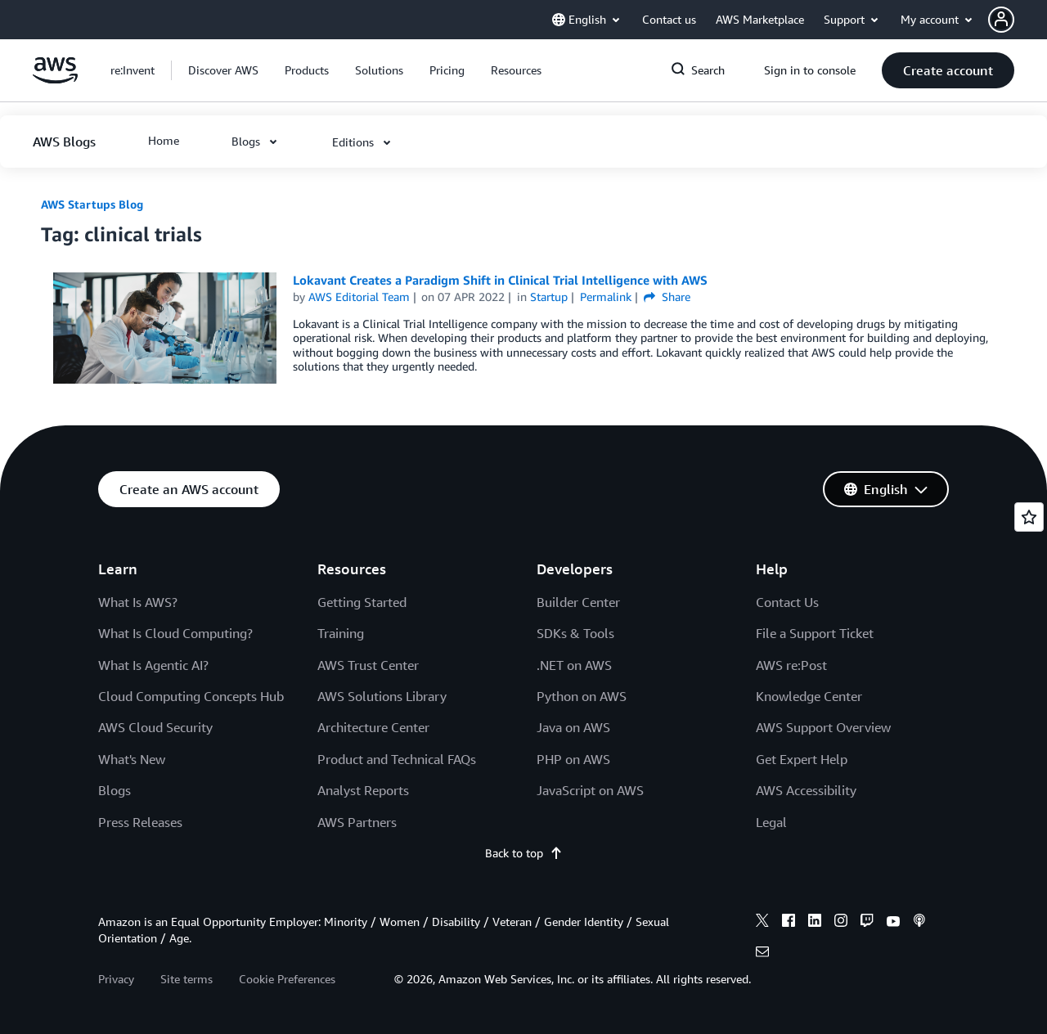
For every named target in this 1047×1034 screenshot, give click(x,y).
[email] (762, 954)
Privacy (116, 979)
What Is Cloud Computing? (175, 633)
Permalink (605, 296)
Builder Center (578, 602)
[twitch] (867, 923)
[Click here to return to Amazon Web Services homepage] (55, 79)
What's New (131, 759)
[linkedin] (814, 923)
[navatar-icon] (1001, 20)
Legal (771, 822)
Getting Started (362, 602)
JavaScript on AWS (590, 790)
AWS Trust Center (368, 665)
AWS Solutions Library (382, 696)
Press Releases (140, 822)
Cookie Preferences (287, 979)
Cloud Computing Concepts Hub (191, 696)
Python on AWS (582, 696)
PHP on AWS (573, 759)
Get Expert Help (801, 759)
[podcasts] (919, 923)
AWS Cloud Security (155, 727)
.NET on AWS (574, 665)
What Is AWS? (137, 602)
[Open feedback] (1029, 517)
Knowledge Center (809, 696)
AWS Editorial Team (359, 296)
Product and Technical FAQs (396, 759)
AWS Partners (357, 822)
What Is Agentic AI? (153, 665)
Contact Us (787, 602)
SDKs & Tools (575, 633)
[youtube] (893, 923)
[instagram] (840, 923)
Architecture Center (373, 727)
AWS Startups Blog (92, 204)
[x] (762, 923)
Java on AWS (573, 727)
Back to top (524, 853)
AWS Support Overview (823, 727)
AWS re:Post (791, 665)
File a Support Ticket (815, 633)
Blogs (114, 790)
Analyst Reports (363, 790)
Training (340, 633)
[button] (1017, 19)
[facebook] (788, 923)
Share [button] (667, 296)
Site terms (186, 979)
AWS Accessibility (806, 790)
